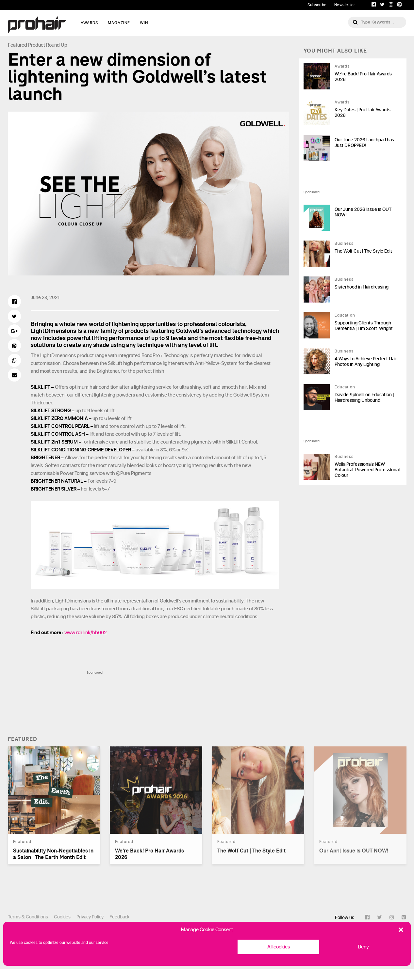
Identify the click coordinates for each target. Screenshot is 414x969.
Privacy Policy (90, 917)
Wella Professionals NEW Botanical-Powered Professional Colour (367, 470)
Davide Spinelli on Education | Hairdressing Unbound (364, 397)
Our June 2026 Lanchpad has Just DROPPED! (364, 142)
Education (345, 315)
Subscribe (317, 5)
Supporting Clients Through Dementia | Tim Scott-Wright (364, 326)
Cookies (62, 917)
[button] (401, 930)
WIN (144, 23)
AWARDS (89, 23)
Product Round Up (47, 45)
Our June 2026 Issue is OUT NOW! (363, 212)
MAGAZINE (119, 23)
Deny (363, 947)
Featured (17, 45)
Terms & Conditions (28, 917)
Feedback (119, 917)
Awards (342, 66)
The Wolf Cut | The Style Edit (363, 251)
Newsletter (344, 5)
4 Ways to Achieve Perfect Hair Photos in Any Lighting (366, 361)
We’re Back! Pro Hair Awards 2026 (363, 76)
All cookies (278, 947)
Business (344, 243)
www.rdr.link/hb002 (85, 632)
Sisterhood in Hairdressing (362, 287)
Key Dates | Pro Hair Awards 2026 (362, 112)
